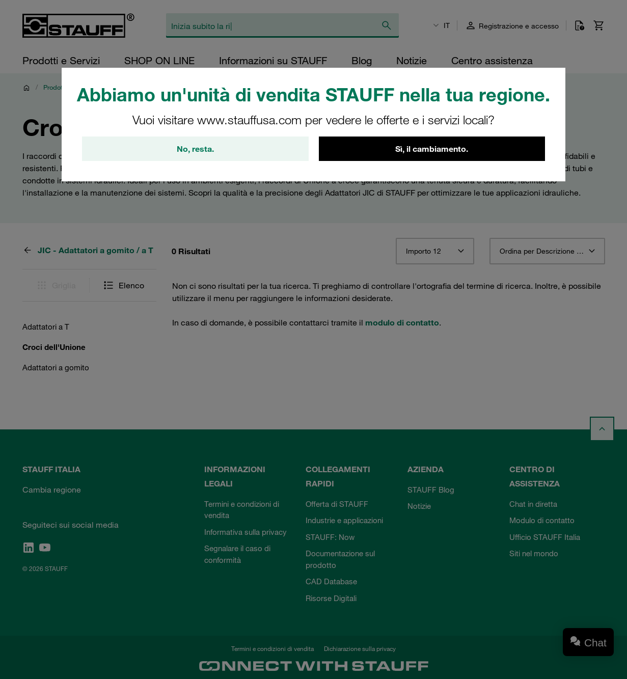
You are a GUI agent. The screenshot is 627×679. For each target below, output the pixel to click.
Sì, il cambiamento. (431, 149)
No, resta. (195, 149)
